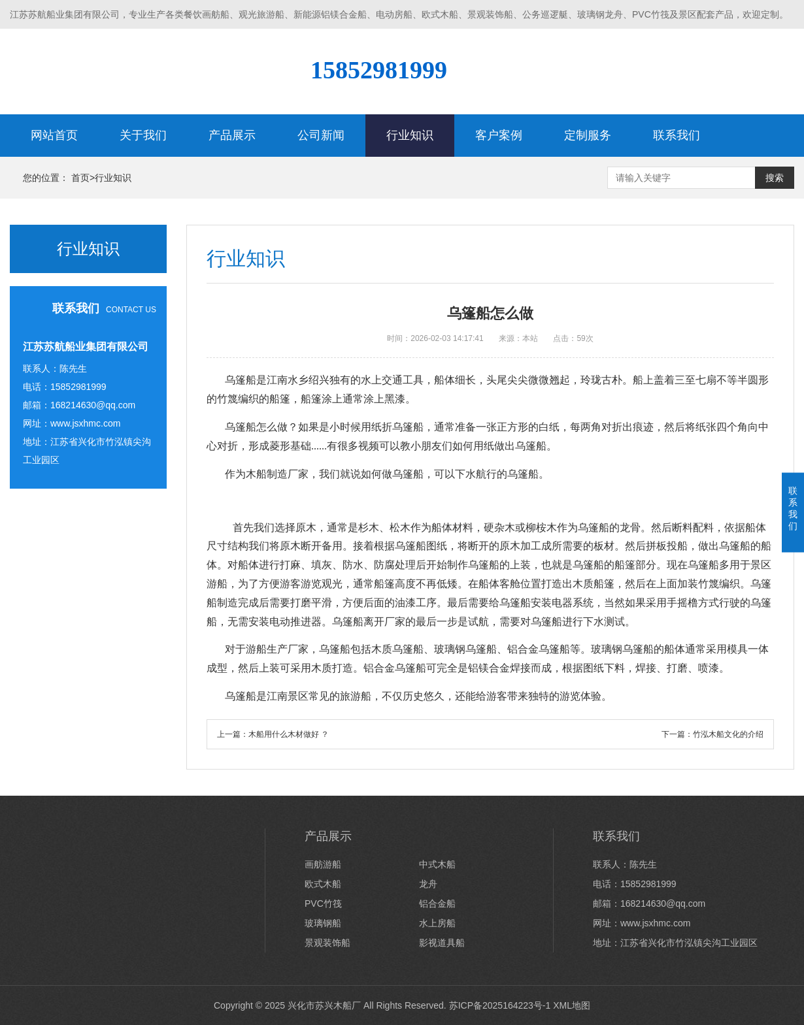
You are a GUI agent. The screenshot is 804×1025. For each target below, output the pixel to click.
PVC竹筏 (323, 903)
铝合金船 (437, 903)
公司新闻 (320, 135)
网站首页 (54, 135)
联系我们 (676, 135)
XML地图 (571, 1005)
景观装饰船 (327, 942)
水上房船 (437, 923)
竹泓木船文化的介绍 (728, 734)
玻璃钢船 (323, 923)
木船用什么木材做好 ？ (288, 734)
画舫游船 (323, 864)
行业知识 (409, 135)
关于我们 (143, 135)
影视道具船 (442, 942)
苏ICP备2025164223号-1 (500, 1005)
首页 (80, 177)
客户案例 (498, 135)
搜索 (774, 177)
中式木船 (437, 864)
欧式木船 (323, 884)
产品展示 (232, 135)
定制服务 (587, 135)
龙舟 (428, 884)
